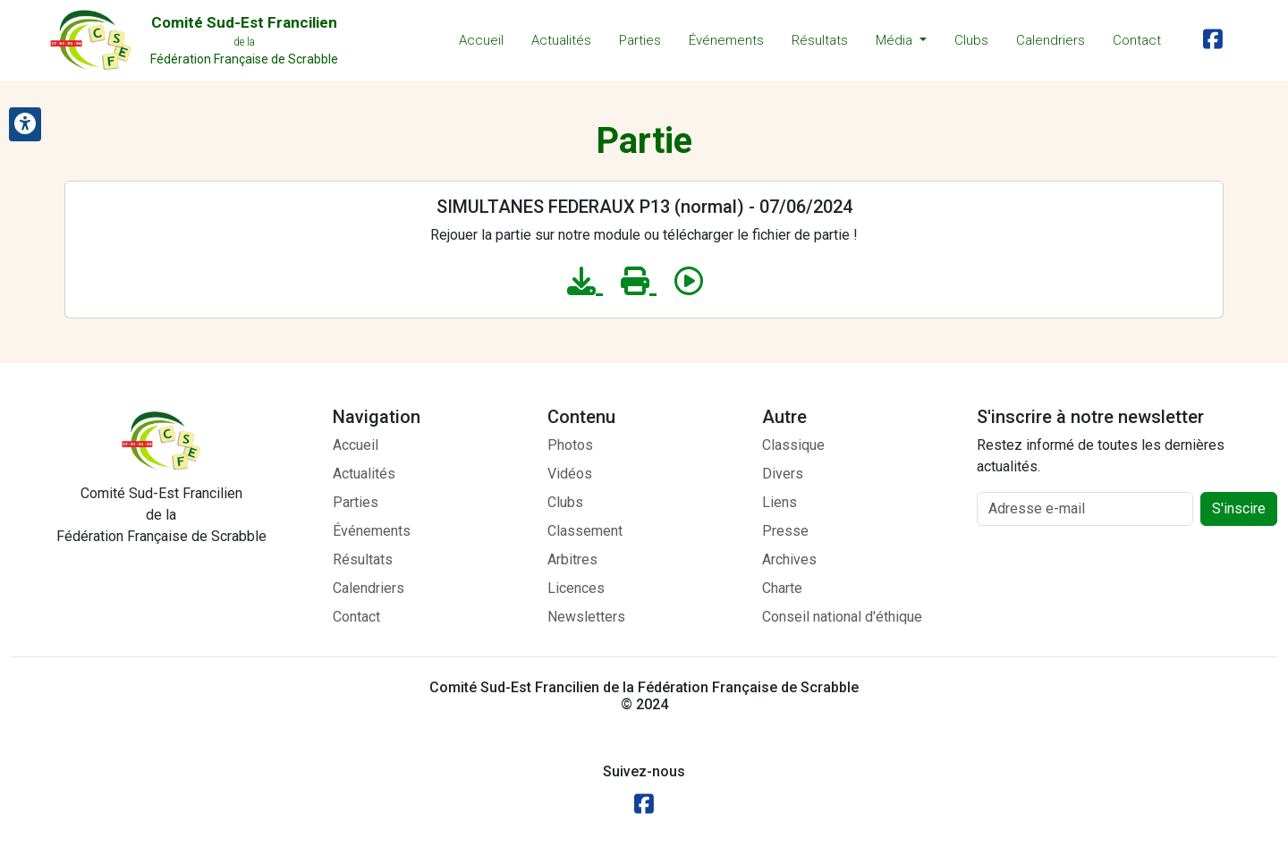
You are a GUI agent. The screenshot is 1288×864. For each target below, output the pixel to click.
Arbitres (572, 559)
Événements (726, 40)
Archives (789, 559)
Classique (793, 444)
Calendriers (1050, 40)
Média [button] (896, 40)
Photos (570, 444)
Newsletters (586, 616)
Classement (585, 530)
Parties (640, 40)
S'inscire (1239, 508)
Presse (785, 530)
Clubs (971, 40)
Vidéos (569, 473)
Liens (779, 502)
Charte (782, 588)
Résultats (820, 40)
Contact (1137, 40)
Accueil (481, 40)
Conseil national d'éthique (842, 616)
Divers (782, 473)
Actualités (561, 40)
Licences (576, 588)
